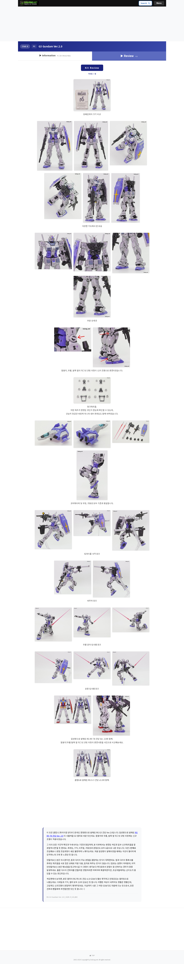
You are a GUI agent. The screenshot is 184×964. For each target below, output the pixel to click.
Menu (159, 3)
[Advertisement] (92, 24)
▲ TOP (92, 955)
